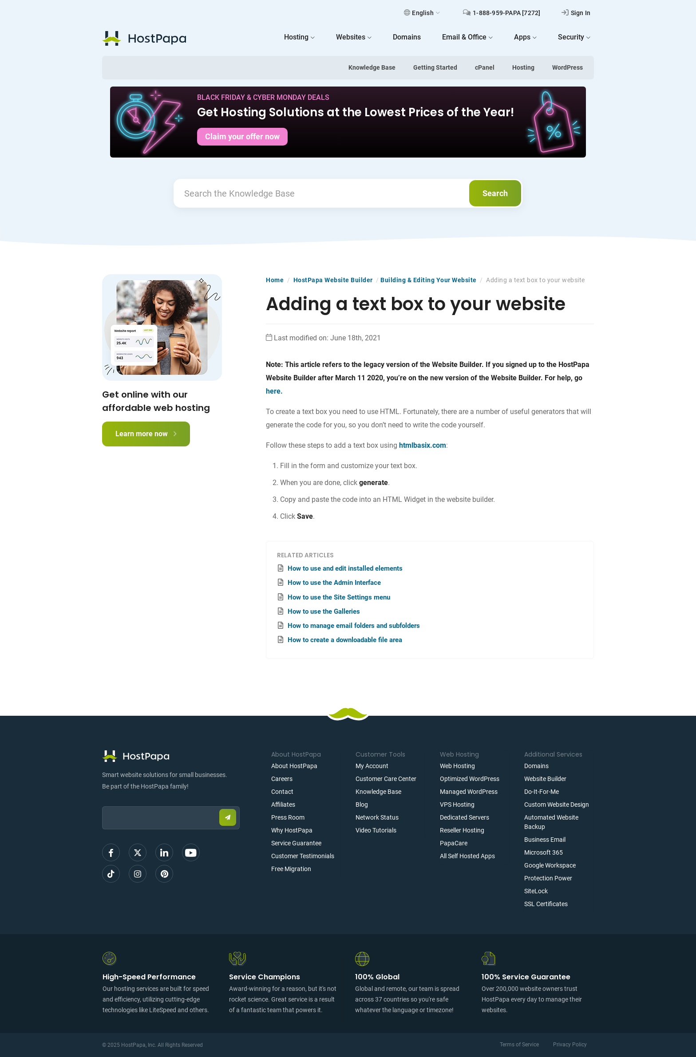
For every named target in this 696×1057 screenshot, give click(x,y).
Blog (362, 804)
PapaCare (453, 843)
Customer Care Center (386, 778)
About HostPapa (294, 765)
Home (275, 280)
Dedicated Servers (464, 817)
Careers (282, 778)
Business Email (545, 839)
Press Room (287, 817)
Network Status (377, 817)
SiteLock (536, 891)
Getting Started (435, 67)
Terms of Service (519, 1044)
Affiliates (283, 804)
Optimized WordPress (469, 778)
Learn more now (146, 434)
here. (274, 391)
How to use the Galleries (324, 611)
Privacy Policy (570, 1044)
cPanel (484, 67)
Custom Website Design (556, 804)
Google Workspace (550, 865)
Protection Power (548, 878)
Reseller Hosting (462, 830)
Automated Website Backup (551, 822)
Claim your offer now (242, 136)
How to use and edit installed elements (345, 568)
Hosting (523, 67)
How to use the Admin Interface (334, 583)
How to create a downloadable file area (345, 640)
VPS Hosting (457, 804)
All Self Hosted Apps (467, 856)
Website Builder (545, 778)
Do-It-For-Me (541, 791)
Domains (536, 765)
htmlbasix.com (422, 445)
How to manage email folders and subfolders (354, 626)
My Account (372, 765)
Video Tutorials (376, 830)
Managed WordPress (469, 791)
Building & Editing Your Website (428, 280)
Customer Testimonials (302, 856)
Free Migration (291, 868)
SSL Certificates (546, 903)
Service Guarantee (296, 843)
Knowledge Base (371, 67)
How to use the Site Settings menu (339, 597)
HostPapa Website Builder (333, 280)
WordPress (567, 67)
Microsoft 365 (543, 852)
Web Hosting (457, 765)
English (422, 13)
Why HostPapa (291, 830)
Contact (282, 791)
